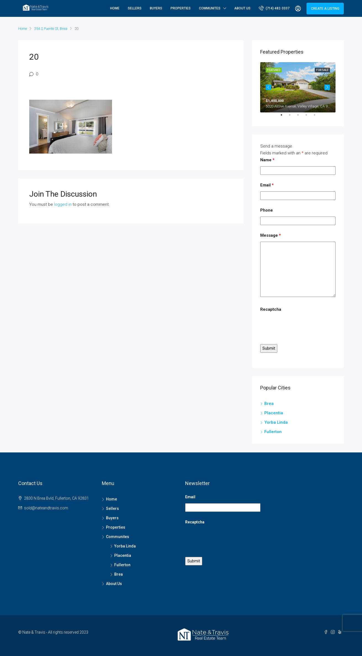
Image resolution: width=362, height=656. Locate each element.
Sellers (135, 8)
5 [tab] (317, 117)
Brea (269, 403)
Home (114, 8)
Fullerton (273, 431)
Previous (268, 87)
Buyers (156, 8)
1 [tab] (284, 117)
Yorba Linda (276, 422)
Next (327, 87)
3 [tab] (301, 117)
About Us (242, 8)
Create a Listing (325, 8)
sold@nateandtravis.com (46, 508)
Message (270, 235)
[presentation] (302, 326)
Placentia (273, 412)
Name (267, 159)
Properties (181, 8)
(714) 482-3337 (274, 8)
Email (267, 185)
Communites (209, 8)
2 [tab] (292, 117)
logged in (62, 204)
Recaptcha (270, 309)
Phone (266, 210)
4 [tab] (309, 117)
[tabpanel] (298, 87)
